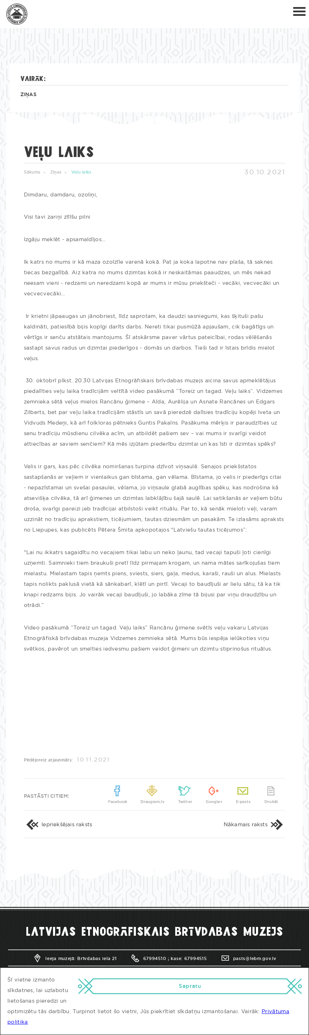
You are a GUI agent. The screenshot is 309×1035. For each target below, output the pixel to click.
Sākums (32, 172)
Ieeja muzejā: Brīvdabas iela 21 (75, 958)
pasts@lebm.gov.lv (248, 958)
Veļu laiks (81, 172)
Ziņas (28, 94)
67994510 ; (150, 958)
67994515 (195, 958)
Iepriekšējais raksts (58, 824)
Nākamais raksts (254, 824)
